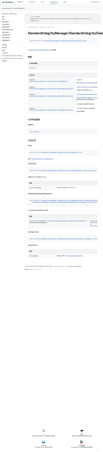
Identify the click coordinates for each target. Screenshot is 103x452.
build (78, 79)
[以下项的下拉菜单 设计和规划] (37, 2)
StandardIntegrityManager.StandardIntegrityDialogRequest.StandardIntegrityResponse (60, 202)
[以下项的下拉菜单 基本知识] (24, 2)
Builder (32, 68)
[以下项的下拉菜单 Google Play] (59, 2)
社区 (65, 2)
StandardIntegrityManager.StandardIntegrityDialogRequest (48, 81)
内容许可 (41, 266)
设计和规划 (32, 2)
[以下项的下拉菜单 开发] (46, 2)
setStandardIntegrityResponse (87, 94)
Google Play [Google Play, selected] (53, 2)
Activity (87, 87)
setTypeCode (81, 108)
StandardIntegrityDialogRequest (39, 50)
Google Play (7, 8)
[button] (11, 55)
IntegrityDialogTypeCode (74, 256)
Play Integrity (19, 8)
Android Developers (33, 27)
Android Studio (95, 2)
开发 (42, 2)
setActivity (80, 87)
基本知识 (19, 2)
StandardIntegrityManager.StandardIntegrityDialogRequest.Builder (66, 40)
